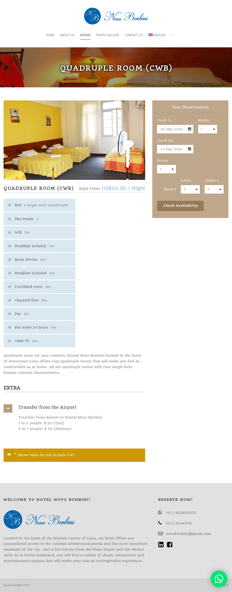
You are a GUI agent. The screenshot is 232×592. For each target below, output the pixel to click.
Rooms (85, 35)
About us (67, 35)
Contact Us (134, 35)
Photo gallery (107, 35)
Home (50, 35)
